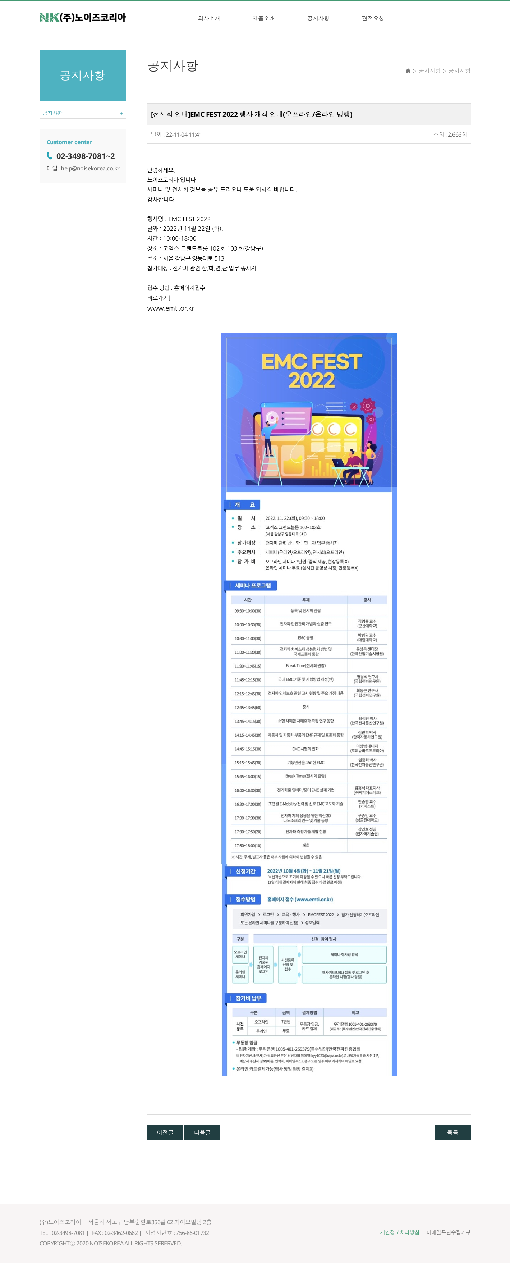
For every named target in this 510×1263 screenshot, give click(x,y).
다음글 (202, 1132)
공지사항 (318, 18)
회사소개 (209, 18)
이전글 (165, 1132)
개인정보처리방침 (391, 1232)
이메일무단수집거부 (446, 1232)
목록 (452, 1132)
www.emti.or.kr (170, 308)
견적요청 (373, 18)
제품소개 (264, 18)
